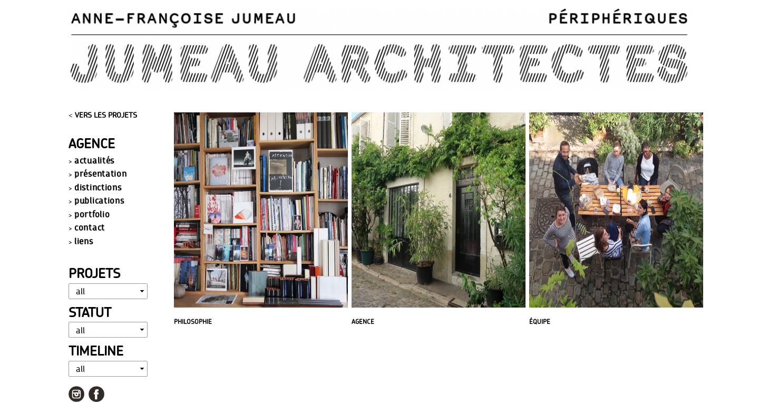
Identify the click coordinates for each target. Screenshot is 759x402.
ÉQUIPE (539, 322)
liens (83, 241)
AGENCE (363, 322)
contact (89, 227)
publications (99, 200)
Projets (94, 273)
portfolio (92, 214)
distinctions (97, 187)
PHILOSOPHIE (193, 322)
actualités (94, 160)
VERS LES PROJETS (106, 115)
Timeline (96, 350)
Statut (90, 312)
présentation (100, 173)
